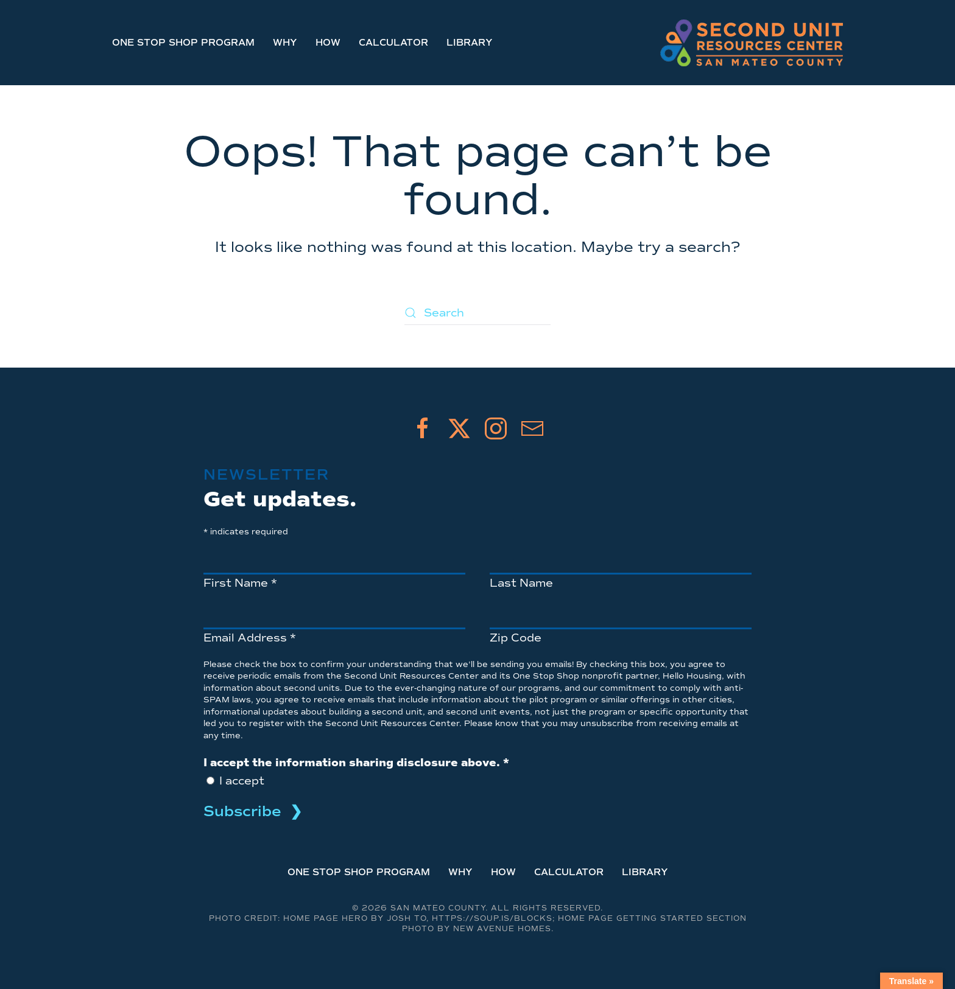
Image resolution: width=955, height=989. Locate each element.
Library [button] (469, 42)
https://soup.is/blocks (492, 918)
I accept (240, 781)
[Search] (477, 313)
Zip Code (515, 638)
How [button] (327, 42)
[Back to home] (751, 42)
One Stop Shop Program (183, 42)
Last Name (521, 583)
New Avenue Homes (502, 929)
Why (285, 42)
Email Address (249, 638)
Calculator (393, 42)
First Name (240, 583)
